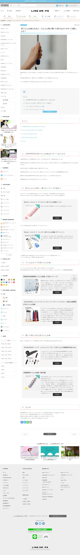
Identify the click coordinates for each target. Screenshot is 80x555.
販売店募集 (5, 500)
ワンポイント (6, 330)
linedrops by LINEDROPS (47, 496)
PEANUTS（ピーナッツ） (7, 85)
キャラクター (6, 326)
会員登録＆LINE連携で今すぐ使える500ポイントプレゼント (40, 1)
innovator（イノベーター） (7, 63)
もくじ (25, 96)
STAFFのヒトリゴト (5, 74)
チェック (5, 312)
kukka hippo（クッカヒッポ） (7, 89)
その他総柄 (8, 304)
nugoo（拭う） (4, 92)
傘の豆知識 (23, 25)
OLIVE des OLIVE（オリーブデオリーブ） (8, 44)
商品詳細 (57, 218)
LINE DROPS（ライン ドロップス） (9, 223)
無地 (4, 316)
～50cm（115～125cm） (6, 351)
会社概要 (5, 495)
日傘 (24, 477)
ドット (4, 323)
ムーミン (3, 52)
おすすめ (5, 103)
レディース (5, 171)
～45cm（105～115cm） (6, 347)
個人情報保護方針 (7, 505)
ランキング (5, 482)
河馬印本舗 (3, 67)
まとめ (23, 141)
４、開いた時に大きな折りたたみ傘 (33, 109)
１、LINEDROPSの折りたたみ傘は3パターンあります (39, 100)
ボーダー (5, 319)
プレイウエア (6, 214)
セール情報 (3, 111)
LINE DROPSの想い (7, 477)
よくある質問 (67, 10)
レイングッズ (6, 210)
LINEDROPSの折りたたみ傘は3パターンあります (33, 126)
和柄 (6, 301)
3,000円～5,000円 (5, 266)
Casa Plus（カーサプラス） (8, 247)
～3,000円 (3, 262)
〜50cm (2, 366)
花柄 (6, 297)
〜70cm (2, 377)
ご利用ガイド (57, 10)
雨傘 (24, 472)
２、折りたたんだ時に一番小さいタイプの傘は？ (37, 103)
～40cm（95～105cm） (6, 343)
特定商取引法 (6, 503)
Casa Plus (3, 36)
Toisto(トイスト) (4, 28)
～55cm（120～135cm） (6, 354)
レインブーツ (25, 482)
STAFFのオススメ (5, 56)
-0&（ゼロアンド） (7, 239)
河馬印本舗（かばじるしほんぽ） (7, 236)
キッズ (4, 179)
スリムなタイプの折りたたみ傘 (29, 133)
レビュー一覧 (6, 493)
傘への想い (9, 10)
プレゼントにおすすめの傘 (8, 498)
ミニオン (63, 482)
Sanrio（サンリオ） (5, 32)
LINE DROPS (3, 20)
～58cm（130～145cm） (6, 358)
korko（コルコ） (4, 81)
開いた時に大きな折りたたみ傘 (29, 137)
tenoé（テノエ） (4, 48)
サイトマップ (6, 508)
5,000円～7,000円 (5, 270)
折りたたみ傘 (25, 475)
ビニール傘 (5, 199)
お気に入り (61, 5)
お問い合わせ (76, 10)
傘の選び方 (18, 10)
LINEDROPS (4, 78)
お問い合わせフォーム (58, 516)
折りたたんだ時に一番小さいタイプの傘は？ (32, 130)
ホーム (2, 10)
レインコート (25, 485)
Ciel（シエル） (6, 242)
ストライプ (5, 308)
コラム (4, 490)
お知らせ (3, 107)
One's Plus (3, 70)
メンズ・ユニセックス (8, 175)
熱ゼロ (2, 59)
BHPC (62, 489)
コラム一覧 (9, 20)
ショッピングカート (72, 5)
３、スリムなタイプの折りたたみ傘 (33, 106)
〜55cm (2, 369)
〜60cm (2, 373)
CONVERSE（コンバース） (7, 39)
